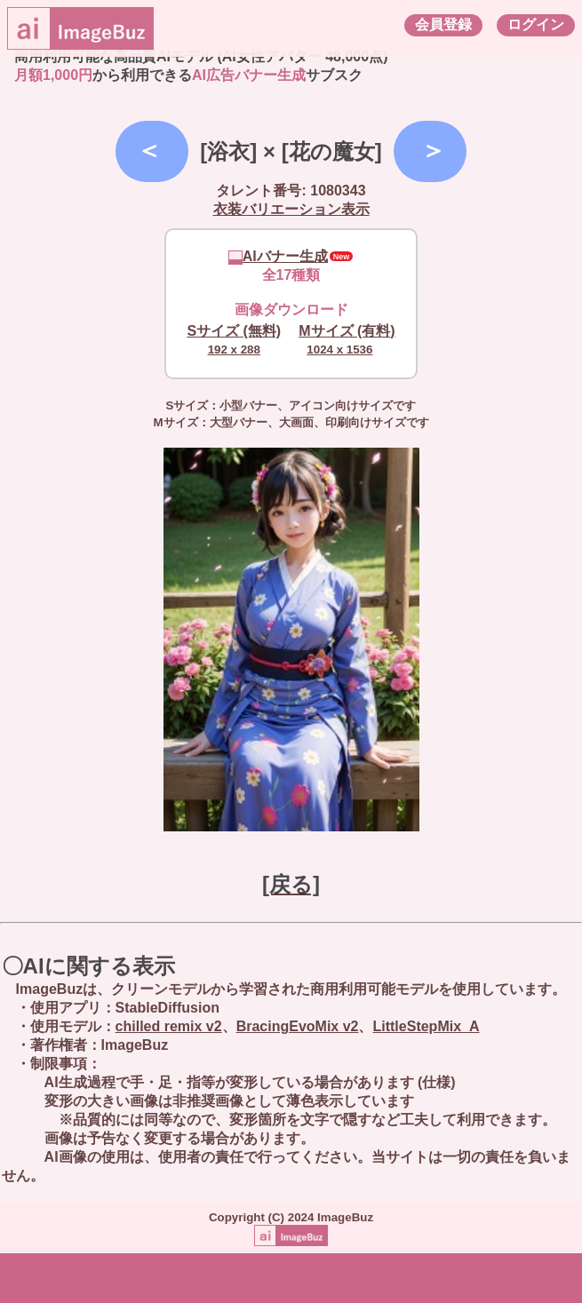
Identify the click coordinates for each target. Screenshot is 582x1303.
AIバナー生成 (278, 256)
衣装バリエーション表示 (291, 209)
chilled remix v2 (169, 1026)
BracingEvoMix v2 (297, 1026)
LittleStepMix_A (425, 1026)
